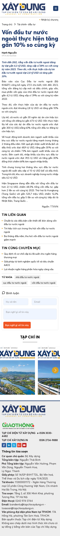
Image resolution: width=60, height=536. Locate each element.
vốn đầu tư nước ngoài (43, 282)
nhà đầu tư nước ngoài (27, 277)
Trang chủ (7, 24)
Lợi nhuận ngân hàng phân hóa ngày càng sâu (28, 269)
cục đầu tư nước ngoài (14, 282)
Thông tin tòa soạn (15, 451)
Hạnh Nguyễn (9, 52)
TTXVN (54, 206)
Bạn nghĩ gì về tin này (17, 325)
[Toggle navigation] (55, 8)
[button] (55, 370)
